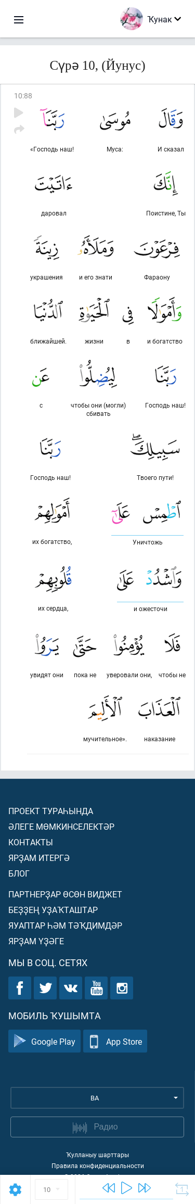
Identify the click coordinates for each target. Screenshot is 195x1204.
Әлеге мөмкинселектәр (61, 826)
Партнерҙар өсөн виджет (65, 894)
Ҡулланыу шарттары (97, 1154)
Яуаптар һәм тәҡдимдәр (65, 925)
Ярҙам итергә (39, 857)
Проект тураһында (50, 810)
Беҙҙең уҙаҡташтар (53, 909)
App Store (115, 1041)
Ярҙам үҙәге (36, 940)
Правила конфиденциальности (97, 1165)
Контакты (30, 842)
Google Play (44, 1041)
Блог (19, 873)
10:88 (23, 95)
